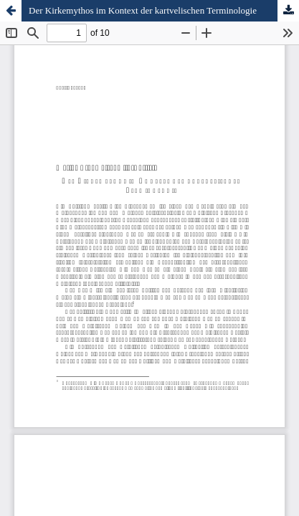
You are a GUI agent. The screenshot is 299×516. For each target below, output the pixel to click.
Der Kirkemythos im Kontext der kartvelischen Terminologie (143, 10)
